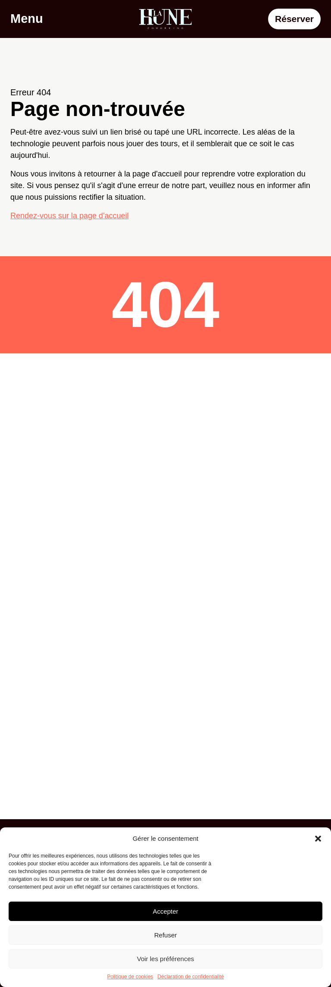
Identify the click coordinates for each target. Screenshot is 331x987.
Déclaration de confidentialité (190, 977)
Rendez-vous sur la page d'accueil (69, 215)
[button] (318, 838)
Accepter (165, 911)
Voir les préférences (165, 958)
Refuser (165, 935)
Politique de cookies (130, 977)
